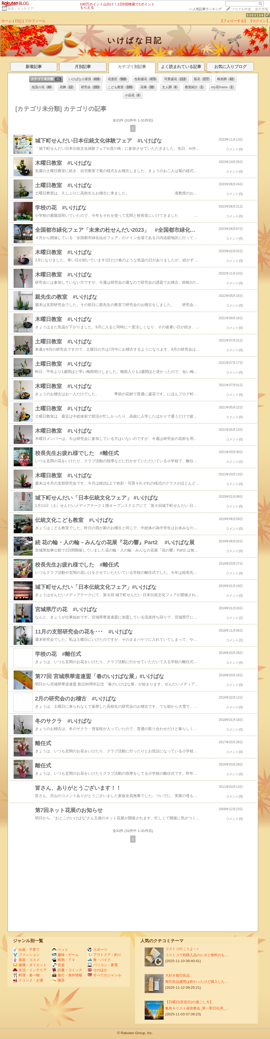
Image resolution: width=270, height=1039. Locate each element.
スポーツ (97, 950)
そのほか (97, 970)
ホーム (6, 21)
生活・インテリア (20, 8)
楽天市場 (261, 9)
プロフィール (35, 21)
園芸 (58, 980)
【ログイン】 (259, 21)
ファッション (26, 955)
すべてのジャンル (104, 975)
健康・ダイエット (30, 965)
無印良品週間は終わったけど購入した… (196, 982)
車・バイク (99, 960)
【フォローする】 (234, 21)
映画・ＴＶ (63, 960)
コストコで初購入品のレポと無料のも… (196, 955)
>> (205, 9)
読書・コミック (67, 970)
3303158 (255, 15)
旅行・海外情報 (67, 975)
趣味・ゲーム (65, 955)
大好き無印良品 (177, 975)
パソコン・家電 (103, 965)
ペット (60, 950)
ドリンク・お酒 (28, 980)
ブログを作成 (241, 9)
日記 (18, 21)
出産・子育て (26, 950)
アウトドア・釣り (104, 955)
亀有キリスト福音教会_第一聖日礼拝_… (197, 1008)
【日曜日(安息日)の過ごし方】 (189, 1002)
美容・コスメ (26, 960)
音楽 (58, 965)
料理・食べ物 (26, 975)
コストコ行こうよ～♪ (182, 949)
